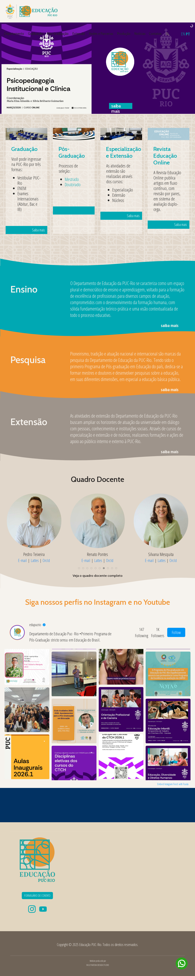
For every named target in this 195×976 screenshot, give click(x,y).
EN (183, 34)
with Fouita (183, 784)
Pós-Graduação (58, 34)
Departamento (14, 34)
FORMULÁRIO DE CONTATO (37, 895)
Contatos (155, 34)
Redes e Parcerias (101, 34)
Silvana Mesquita (161, 554)
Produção (123, 34)
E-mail (22, 560)
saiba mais (169, 325)
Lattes (35, 560)
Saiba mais (30, 196)
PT (188, 34)
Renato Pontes (97, 554)
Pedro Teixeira (34, 554)
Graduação (35, 34)
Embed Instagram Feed (167, 784)
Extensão (78, 34)
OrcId (46, 560)
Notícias (139, 34)
